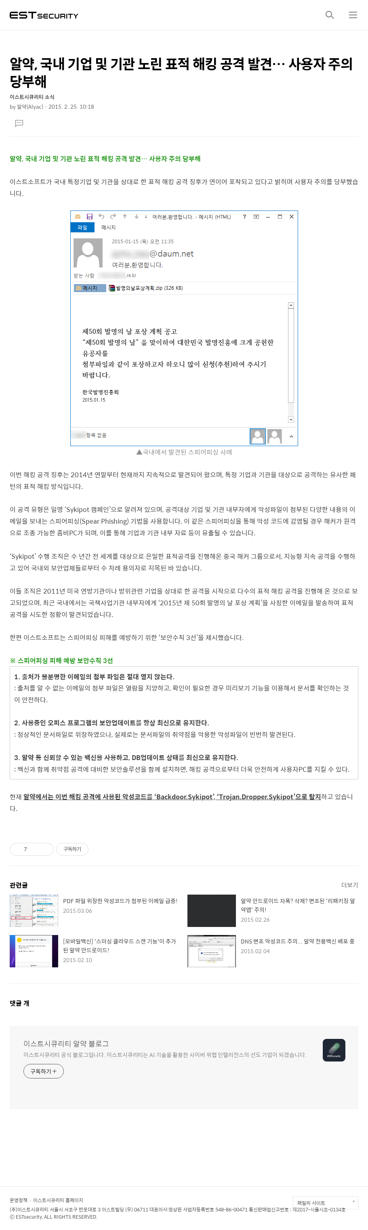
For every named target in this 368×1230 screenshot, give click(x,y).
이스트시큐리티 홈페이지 (58, 1200)
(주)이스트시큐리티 (29, 1209)
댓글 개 (19, 1003)
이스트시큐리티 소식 (32, 97)
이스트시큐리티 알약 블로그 (66, 1044)
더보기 (349, 884)
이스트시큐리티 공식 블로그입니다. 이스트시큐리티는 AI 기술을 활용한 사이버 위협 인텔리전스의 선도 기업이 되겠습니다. (164, 1054)
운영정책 (18, 1200)
